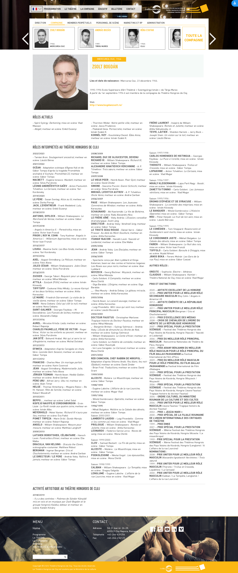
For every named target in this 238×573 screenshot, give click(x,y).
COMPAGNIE (57, 23)
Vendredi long (128, 224)
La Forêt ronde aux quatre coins (57, 406)
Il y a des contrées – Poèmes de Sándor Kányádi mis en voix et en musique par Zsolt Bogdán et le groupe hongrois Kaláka (59, 502)
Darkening (54, 123)
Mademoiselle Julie (71, 369)
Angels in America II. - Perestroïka (53, 230)
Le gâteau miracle (135, 291)
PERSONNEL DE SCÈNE (107, 23)
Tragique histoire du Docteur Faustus (111, 321)
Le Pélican (67, 260)
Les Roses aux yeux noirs (104, 266)
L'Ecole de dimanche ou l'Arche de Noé (118, 330)
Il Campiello (114, 278)
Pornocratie (115, 129)
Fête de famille (53, 390)
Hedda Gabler (76, 375)
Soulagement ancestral (61, 157)
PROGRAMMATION (52, 9)
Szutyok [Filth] (51, 282)
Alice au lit (66, 199)
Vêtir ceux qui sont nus (122, 307)
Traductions (111, 368)
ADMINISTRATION (156, 23)
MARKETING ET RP (133, 23)
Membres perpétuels (79, 23)
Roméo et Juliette (173, 126)
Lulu (78, 205)
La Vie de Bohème (134, 212)
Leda (63, 323)
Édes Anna (134, 135)
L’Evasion (130, 218)
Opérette (119, 399)
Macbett (68, 180)
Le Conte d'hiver (124, 336)
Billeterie (116, 9)
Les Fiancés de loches (58, 313)
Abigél (37, 129)
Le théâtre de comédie (120, 342)
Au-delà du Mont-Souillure (115, 233)
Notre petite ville (120, 123)
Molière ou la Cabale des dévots (127, 409)
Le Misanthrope (121, 378)
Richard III (135, 160)
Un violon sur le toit (174, 135)
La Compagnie (87, 9)
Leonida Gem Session (50, 352)
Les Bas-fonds (66, 249)
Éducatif (102, 9)
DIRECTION (40, 23)
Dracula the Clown (72, 444)
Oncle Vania (97, 195)
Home (36, 528)
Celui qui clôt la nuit (67, 304)
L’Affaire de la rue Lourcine (125, 389)
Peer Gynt (130, 180)
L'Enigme (112, 284)
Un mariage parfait (71, 362)
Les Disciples (121, 250)
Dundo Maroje (74, 419)
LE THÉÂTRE (71, 9)
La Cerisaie (50, 189)
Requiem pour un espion (74, 276)
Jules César (80, 266)
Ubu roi (65, 381)
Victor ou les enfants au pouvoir (57, 332)
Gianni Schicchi (128, 186)
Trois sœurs (108, 169)
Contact (130, 9)
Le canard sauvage (117, 301)
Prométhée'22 (62, 174)
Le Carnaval (119, 348)
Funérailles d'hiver (50, 438)
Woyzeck (126, 272)
